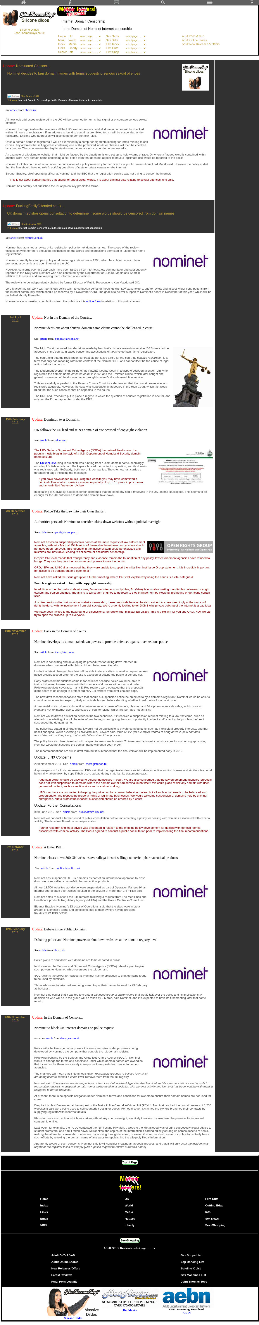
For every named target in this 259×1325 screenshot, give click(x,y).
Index (61, 44)
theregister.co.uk (64, 652)
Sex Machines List (193, 1275)
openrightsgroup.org (65, 532)
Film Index (112, 44)
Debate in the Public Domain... (65, 929)
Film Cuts (112, 48)
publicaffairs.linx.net (67, 338)
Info (71, 52)
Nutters (130, 1218)
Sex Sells (112, 40)
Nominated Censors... (33, 66)
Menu (61, 40)
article (14, 110)
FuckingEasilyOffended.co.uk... (40, 206)
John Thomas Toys (194, 1281)
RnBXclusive (48, 463)
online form (94, 301)
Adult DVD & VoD (193, 36)
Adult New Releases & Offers (200, 44)
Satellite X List (191, 1268)
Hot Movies (130, 1309)
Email (44, 1218)
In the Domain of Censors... (63, 1017)
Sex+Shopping (215, 1225)
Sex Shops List (191, 1255)
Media (72, 44)
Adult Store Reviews (118, 1248)
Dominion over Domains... (62, 419)
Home (62, 36)
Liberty (73, 48)
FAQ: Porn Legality (64, 1281)
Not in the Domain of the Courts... (68, 317)
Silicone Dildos (29, 29)
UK (71, 36)
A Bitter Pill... (53, 847)
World (73, 40)
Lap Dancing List (192, 1262)
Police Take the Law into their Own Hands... (75, 511)
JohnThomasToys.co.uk (29, 33)
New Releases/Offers (65, 1268)
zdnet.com (61, 440)
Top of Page (130, 1162)
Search (62, 52)
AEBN (187, 1313)
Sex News (112, 36)
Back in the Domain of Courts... (66, 631)
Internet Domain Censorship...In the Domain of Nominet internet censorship (60, 100)
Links (61, 48)
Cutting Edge (214, 1205)
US (127, 1199)
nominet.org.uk (33, 237)
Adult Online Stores (194, 40)
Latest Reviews (61, 1275)
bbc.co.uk (30, 110)
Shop (43, 1224)
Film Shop (112, 52)
